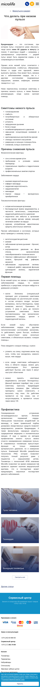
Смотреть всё (20, 577)
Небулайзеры (6, 662)
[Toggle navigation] (37, 4)
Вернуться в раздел (20, 11)
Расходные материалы (9, 672)
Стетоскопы (5, 666)
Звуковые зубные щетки (10, 669)
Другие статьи (7, 587)
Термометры (5, 659)
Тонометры (5, 656)
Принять (20, 684)
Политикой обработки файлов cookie (13, 679)
